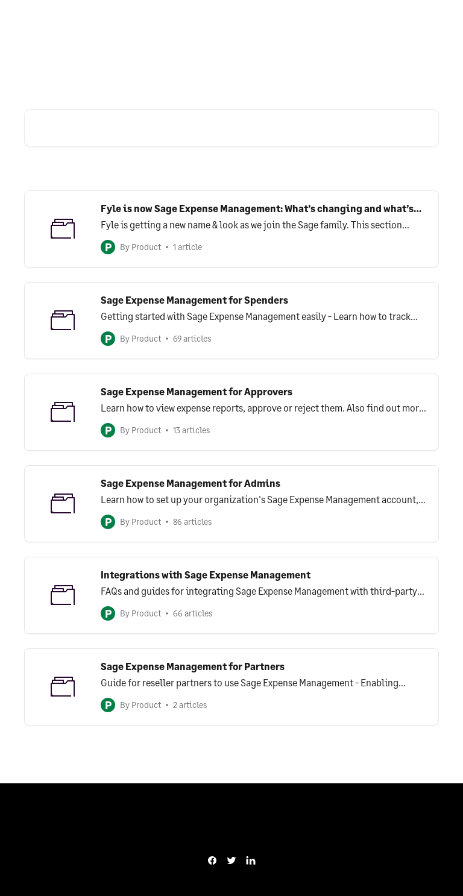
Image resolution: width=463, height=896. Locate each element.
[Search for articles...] (231, 128)
